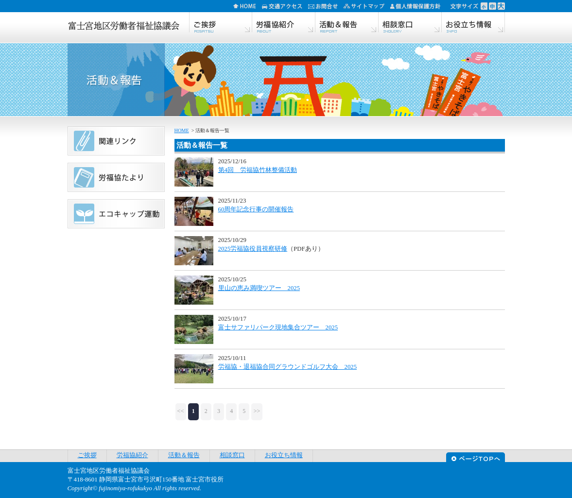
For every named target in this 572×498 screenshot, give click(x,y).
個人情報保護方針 (418, 6)
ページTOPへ (475, 456)
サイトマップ (367, 6)
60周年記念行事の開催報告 (256, 209)
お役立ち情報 (473, 23)
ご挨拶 (220, 23)
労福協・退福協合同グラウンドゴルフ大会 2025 (287, 366)
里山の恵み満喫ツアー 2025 (259, 288)
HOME (247, 6)
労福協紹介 (283, 23)
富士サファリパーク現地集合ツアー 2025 (278, 327)
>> (257, 411)
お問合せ (326, 6)
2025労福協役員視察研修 (253, 248)
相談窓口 (410, 23)
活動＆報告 (347, 23)
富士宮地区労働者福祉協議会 (123, 26)
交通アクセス (285, 6)
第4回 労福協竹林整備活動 (257, 170)
